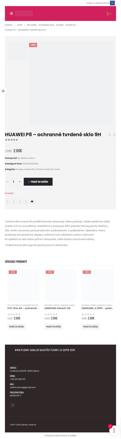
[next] (114, 134)
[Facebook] (112, 3)
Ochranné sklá (42, 169)
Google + (26, 201)
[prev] (109, 134)
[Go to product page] (23, 285)
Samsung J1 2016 (113, 305)
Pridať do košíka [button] (16, 326)
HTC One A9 (16, 305)
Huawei (19, 169)
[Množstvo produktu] (13, 182)
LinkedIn (19, 201)
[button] (12, 13)
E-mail (32, 201)
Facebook (7, 201)
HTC (9, 305)
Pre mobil (55, 169)
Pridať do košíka (39, 181)
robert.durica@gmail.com (23, 387)
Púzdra (56, 305)
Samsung (64, 305)
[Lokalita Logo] (24, 13)
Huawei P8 (29, 169)
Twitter (13, 201)
